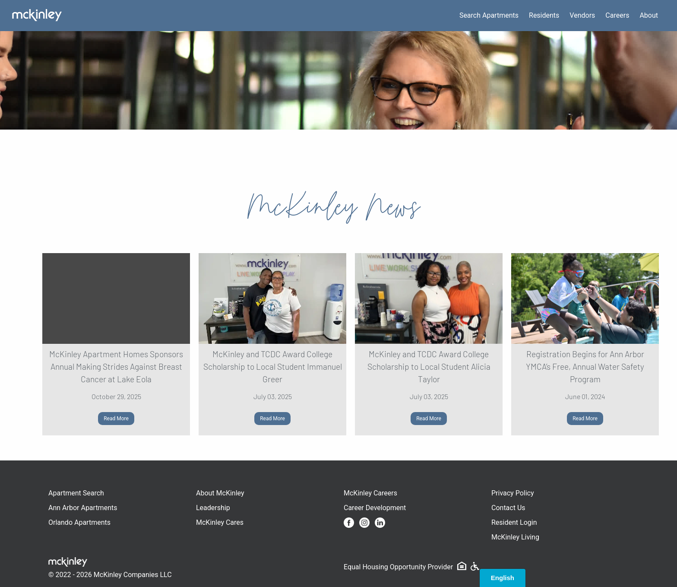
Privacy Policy (512, 493)
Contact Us (508, 508)
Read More (116, 419)
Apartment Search (76, 493)
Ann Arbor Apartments (82, 508)
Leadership (213, 508)
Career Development (375, 508)
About (648, 15)
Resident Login (514, 522)
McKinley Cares (220, 522)
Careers (617, 15)
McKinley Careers (370, 493)
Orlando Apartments (79, 522)
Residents (544, 15)
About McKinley (220, 493)
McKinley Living (515, 537)
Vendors (582, 15)
